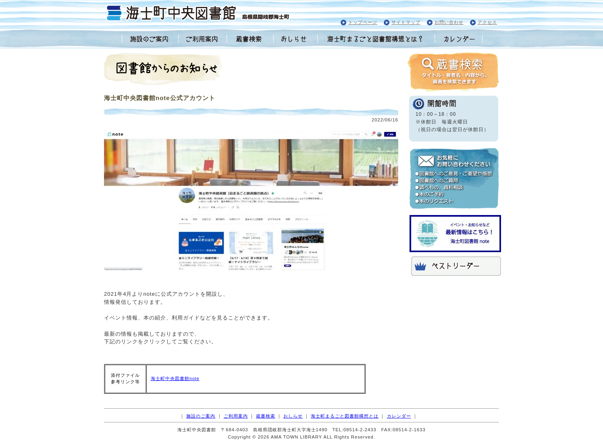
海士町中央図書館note (175, 378)
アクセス (487, 22)
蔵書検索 (265, 416)
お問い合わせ (449, 22)
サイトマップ (405, 22)
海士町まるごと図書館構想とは (344, 416)
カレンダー (399, 416)
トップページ (362, 22)
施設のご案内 (200, 416)
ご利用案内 (236, 416)
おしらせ (293, 416)
